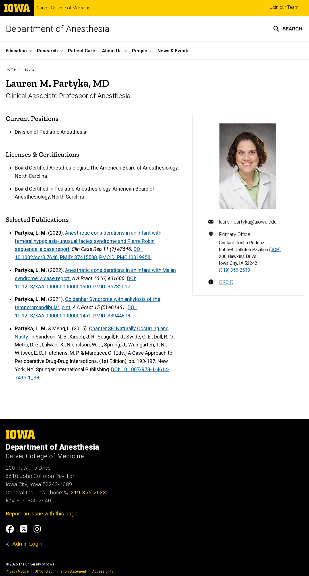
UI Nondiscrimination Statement (60, 571)
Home (11, 69)
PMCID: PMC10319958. (125, 257)
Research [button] (47, 50)
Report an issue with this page (41, 513)
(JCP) (275, 249)
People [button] (139, 50)
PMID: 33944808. (112, 316)
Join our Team (284, 7)
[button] (287, 29)
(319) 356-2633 (234, 270)
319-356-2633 (85, 492)
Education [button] (16, 50)
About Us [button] (112, 50)
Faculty (28, 69)
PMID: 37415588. (79, 257)
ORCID (226, 282)
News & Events (173, 50)
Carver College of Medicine (63, 8)
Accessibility (102, 571)
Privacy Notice (17, 571)
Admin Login (27, 543)
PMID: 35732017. (112, 287)
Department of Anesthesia (58, 28)
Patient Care (81, 50)
